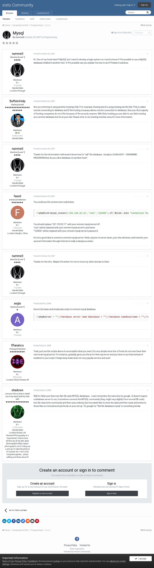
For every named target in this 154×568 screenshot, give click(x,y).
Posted (43, 54)
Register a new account (42, 493)
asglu (17, 303)
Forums (6, 19)
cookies (56, 561)
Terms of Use (8, 561)
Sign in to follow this (122, 32)
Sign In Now (111, 493)
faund (17, 196)
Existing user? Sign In (125, 5)
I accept (140, 559)
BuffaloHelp (17, 101)
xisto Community (17, 5)
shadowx (17, 390)
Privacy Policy (70, 545)
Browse (9, 13)
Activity (25, 13)
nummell (20, 37)
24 (17, 133)
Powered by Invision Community (77, 552)
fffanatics (17, 345)
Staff (32, 19)
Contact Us (85, 545)
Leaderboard (61, 19)
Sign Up (144, 5)
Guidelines (20, 19)
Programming (50, 37)
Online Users (45, 19)
